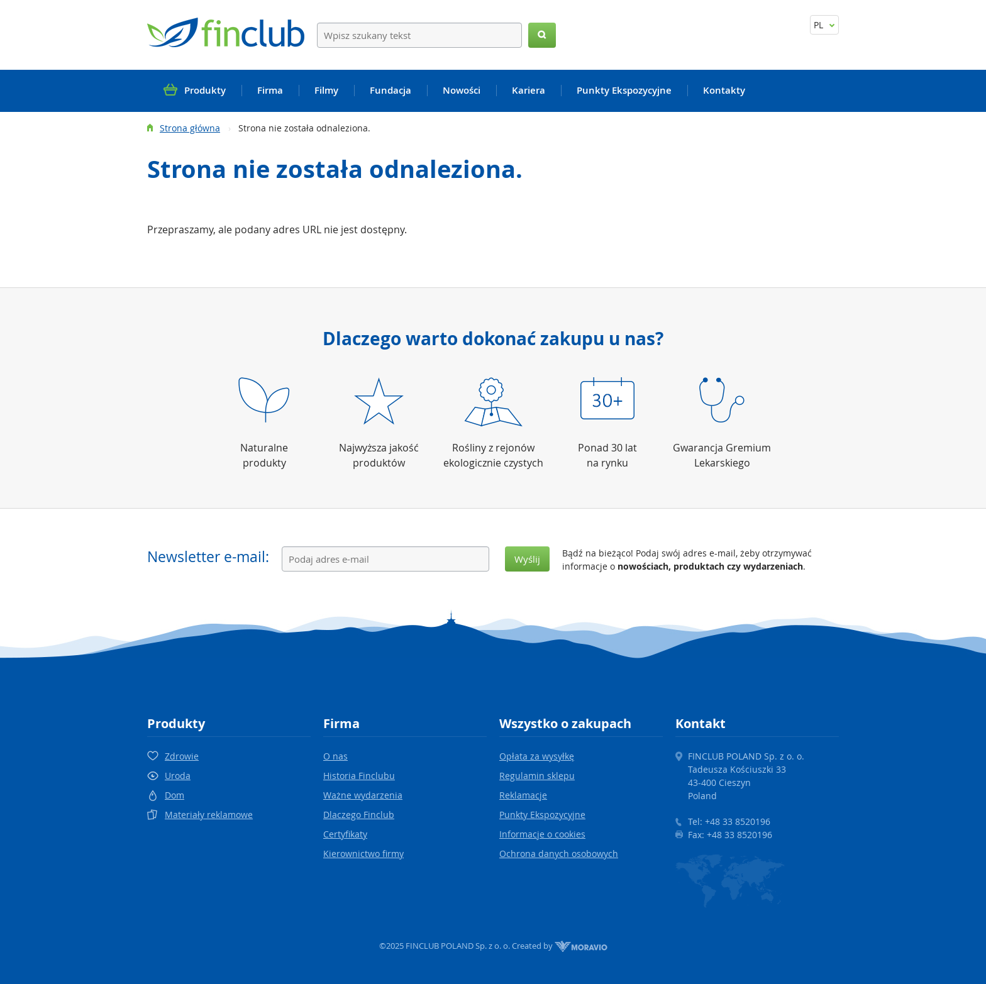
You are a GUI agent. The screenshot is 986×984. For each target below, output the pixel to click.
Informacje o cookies (542, 834)
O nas (335, 756)
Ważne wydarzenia (362, 795)
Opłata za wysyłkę (536, 756)
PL (824, 25)
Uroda (178, 776)
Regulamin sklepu (537, 776)
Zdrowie (182, 756)
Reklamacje (523, 795)
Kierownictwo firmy (363, 854)
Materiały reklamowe (209, 815)
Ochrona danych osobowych (558, 854)
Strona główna (190, 128)
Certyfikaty (345, 834)
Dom (174, 795)
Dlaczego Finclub (358, 815)
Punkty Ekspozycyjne (542, 815)
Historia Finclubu (359, 776)
